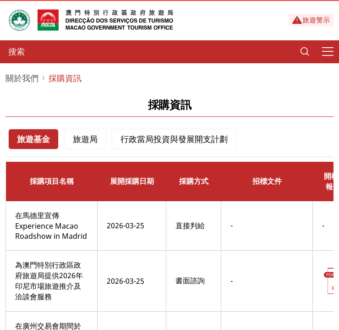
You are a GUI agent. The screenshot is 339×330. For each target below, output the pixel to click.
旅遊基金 (33, 138)
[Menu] (327, 51)
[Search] (304, 51)
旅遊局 (85, 138)
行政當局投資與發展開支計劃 (174, 138)
